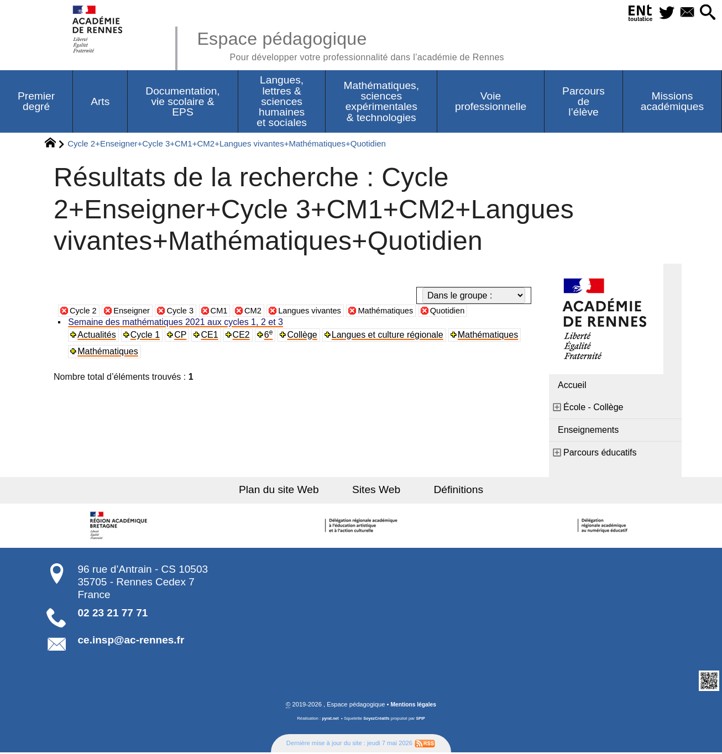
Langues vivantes (324, 311)
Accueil (572, 386)
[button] (706, 13)
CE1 (210, 336)
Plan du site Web (288, 490)
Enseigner (136, 311)
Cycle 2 (84, 311)
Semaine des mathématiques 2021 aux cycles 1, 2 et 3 (176, 323)
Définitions (449, 490)
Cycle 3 (187, 311)
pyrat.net (329, 720)
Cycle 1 (146, 336)
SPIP (422, 720)
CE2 (243, 336)
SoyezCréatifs (377, 720)
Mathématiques (406, 311)
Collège (305, 336)
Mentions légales (413, 706)
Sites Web (376, 490)
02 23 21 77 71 (113, 614)
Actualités (98, 336)
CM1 (228, 311)
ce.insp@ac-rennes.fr (131, 641)
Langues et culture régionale (390, 336)
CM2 (263, 311)
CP (182, 336)
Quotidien (472, 311)
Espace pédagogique (365, 44)
